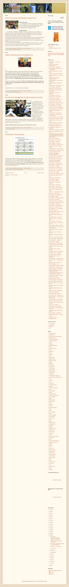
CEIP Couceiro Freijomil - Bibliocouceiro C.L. (54, 65)
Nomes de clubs (52, 431)
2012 (50, 529)
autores (50, 353)
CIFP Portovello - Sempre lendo (55, 87)
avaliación (51, 354)
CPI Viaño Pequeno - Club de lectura (55, 122)
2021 (50, 513)
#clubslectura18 (52, 334)
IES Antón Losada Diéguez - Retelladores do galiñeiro (54, 154)
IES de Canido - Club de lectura (55, 184)
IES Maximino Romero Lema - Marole (56, 244)
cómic (50, 378)
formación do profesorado (53, 395)
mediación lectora (52, 424)
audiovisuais (51, 351)
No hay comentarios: (27, 48)
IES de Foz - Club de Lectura (54, 193)
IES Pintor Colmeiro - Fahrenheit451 (55, 268)
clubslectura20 (51, 372)
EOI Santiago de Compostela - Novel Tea (56, 129)
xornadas (50, 469)
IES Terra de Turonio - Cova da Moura (56, 299)
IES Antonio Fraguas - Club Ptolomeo (56, 155)
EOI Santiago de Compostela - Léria (55, 125)
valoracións (51, 463)
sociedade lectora (52, 455)
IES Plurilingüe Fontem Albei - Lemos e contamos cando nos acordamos (56, 273)
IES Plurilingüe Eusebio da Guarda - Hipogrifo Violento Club (55, 271)
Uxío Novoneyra (52, 461)
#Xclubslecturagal (52, 337)
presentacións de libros (53, 442)
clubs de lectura (11, 49)
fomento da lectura (18, 49)
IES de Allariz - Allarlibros (54, 180)
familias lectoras (52, 390)
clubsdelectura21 (52, 371)
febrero (51, 561)
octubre (51, 550)
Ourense (50, 434)
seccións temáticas (52, 454)
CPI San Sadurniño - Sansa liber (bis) (55, 117)
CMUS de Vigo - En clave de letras (55, 88)
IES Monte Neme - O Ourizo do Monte (56, 258)
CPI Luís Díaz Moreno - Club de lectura (56, 108)
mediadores (51, 425)
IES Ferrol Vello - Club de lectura (55, 221)
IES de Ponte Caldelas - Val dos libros (56, 200)
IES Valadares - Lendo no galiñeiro (55, 306)
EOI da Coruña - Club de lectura (55, 124)
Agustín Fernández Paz (53, 345)
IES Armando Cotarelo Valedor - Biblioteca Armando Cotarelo (55, 161)
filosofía (50, 392)
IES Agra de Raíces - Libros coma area (56, 148)
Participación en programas (54, 436)
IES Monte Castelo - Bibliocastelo (55, 254)
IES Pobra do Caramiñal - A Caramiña (56, 275)
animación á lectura (52, 348)
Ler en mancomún (16, 5)
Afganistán (51, 343)
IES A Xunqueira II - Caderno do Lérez (56, 144)
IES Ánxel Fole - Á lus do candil (55, 157)
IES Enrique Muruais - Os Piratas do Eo (56, 211)
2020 (50, 515)
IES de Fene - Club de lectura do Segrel (56, 191)
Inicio (25, 172)
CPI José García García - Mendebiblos (56, 107)
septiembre (52, 552)
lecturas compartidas (52, 415)
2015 (50, 524)
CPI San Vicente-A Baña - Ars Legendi (56, 118)
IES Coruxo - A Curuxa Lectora (54, 177)
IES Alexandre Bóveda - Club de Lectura (56, 150)
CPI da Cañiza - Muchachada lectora (55, 99)
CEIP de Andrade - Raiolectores (55, 67)
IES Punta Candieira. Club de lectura (55, 281)
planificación (20, 169)
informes (50, 405)
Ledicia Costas (51, 418)
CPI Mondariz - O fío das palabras (55, 112)
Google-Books (51, 325)
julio (51, 554)
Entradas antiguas (40, 172)
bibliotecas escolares (52, 360)
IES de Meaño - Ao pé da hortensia (55, 194)
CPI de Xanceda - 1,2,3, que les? (55, 101)
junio (51, 555)
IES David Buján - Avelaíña (54, 179)
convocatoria (51, 383)
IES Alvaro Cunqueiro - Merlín (54, 151)
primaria (50, 443)
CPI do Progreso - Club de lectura (55, 104)
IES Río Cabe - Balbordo (53, 292)
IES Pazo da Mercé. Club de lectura (55, 262)
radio (50, 446)
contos (50, 381)
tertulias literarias (52, 457)
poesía (50, 439)
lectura (50, 410)
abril (51, 559)
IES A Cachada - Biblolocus (54, 138)
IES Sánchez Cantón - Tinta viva (55, 293)
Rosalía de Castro (52, 449)
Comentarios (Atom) (14, 174)
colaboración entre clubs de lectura (55, 377)
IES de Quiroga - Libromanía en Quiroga (56, 202)
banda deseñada (52, 357)
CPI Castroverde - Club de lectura (55, 96)
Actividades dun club (53, 340)
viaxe (50, 464)
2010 (50, 533)
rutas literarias (51, 452)
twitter (50, 460)
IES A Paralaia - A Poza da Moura (55, 140)
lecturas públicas (52, 416)
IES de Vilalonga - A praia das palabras (56, 205)
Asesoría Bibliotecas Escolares (55, 570)
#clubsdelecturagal (52, 333)
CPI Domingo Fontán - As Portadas (55, 105)
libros (50, 419)
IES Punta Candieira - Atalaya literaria (56, 279)
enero (51, 563)
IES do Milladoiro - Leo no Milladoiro (56, 208)
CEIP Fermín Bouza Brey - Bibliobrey (56, 73)
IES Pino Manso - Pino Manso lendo (55, 267)
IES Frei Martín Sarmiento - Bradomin (56, 225)
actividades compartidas (53, 339)
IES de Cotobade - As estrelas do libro (56, 187)
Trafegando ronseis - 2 (53, 317)
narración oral (51, 430)
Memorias (51, 427)
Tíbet (50, 458)
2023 (50, 509)
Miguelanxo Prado (52, 428)
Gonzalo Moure (52, 399)
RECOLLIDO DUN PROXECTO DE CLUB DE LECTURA (24, 97)
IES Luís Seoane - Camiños (54, 241)
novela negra (51, 433)
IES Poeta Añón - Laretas (53, 276)
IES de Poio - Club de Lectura (54, 199)
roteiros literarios (52, 451)
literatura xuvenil (52, 422)
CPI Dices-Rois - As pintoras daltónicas (56, 102)
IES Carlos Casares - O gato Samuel (55, 170)
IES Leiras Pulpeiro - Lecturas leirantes (56, 238)
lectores (50, 408)
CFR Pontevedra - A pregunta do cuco (56, 85)
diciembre (52, 536)
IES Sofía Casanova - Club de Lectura (56, 295)
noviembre (52, 548)
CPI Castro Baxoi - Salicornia (54, 95)
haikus (50, 402)
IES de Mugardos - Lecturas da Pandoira (56, 197)
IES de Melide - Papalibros (54, 196)
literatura (50, 421)
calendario (10, 169)
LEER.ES (51, 326)
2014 (50, 526)
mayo (51, 557)
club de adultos (51, 366)
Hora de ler (51, 46)
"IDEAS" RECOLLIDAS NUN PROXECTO (19, 55)
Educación (51, 386)
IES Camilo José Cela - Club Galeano (56, 168)
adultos (50, 342)
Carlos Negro (51, 365)
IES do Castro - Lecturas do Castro (55, 206)
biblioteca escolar (52, 359)
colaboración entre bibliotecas (54, 375)
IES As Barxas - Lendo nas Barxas (55, 162)
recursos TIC (51, 448)
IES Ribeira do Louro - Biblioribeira (55, 290)
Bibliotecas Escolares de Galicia (55, 48)
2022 (50, 511)
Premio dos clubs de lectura (54, 440)
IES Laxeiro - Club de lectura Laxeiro (56, 237)
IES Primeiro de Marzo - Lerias (54, 278)
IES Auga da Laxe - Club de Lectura (55, 167)
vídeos (50, 467)
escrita (50, 389)
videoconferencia (52, 466)
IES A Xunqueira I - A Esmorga (54, 143)
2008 (50, 565)
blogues (50, 362)
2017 (50, 520)
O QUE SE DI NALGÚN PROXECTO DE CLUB (20, 18)
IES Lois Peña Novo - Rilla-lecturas (55, 240)
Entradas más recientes (9, 172)
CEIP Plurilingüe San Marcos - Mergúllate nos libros (54, 78)
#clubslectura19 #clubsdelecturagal (55, 336)
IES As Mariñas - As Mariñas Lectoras (56, 164)
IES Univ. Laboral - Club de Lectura (55, 300)
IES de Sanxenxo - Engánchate (54, 203)
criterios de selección (53, 384)
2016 (50, 522)
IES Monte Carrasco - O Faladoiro (55, 252)
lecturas (50, 413)
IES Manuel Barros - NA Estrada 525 (55, 243)
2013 (50, 527)
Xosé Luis (52, 573)
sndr (35, 581)
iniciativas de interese (53, 407)
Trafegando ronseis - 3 (53, 318)
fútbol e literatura (52, 396)
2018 (50, 518)
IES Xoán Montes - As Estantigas (55, 312)
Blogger (45, 581)
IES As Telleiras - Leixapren (54, 165)
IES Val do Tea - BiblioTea (54, 304)
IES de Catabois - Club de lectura (55, 186)
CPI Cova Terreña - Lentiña (54, 98)
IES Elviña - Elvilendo (53, 209)
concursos (51, 380)
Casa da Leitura (52, 323)
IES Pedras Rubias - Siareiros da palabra (56, 265)
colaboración (51, 374)
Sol (49, 328)
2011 (50, 531)
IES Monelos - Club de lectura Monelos (56, 251)
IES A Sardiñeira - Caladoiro (54, 141)
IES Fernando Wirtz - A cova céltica (55, 217)
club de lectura (51, 368)
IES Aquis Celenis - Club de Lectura (55, 158)
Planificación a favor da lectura (14, 134)
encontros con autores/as (53, 387)
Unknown (52, 572)
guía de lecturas (52, 401)
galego (50, 398)
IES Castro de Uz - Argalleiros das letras (56, 173)
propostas (51, 445)
